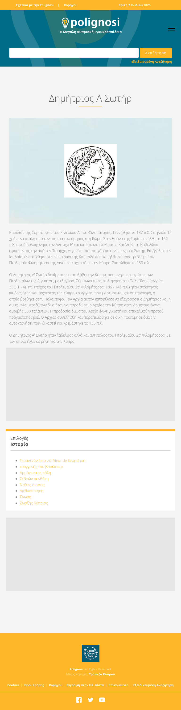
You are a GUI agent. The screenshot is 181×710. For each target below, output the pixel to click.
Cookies (13, 685)
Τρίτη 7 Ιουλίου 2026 (134, 5)
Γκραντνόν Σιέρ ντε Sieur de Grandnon (52, 460)
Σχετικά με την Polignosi (34, 5)
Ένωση (25, 496)
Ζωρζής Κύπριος (34, 503)
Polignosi (76, 669)
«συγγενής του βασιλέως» (41, 466)
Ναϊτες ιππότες (32, 484)
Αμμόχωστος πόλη (35, 472)
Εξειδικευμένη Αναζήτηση (152, 61)
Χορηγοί (70, 5)
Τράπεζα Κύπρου (102, 674)
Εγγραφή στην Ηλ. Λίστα (85, 685)
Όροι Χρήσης (34, 685)
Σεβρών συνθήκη (34, 478)
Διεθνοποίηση (31, 490)
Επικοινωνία (118, 685)
